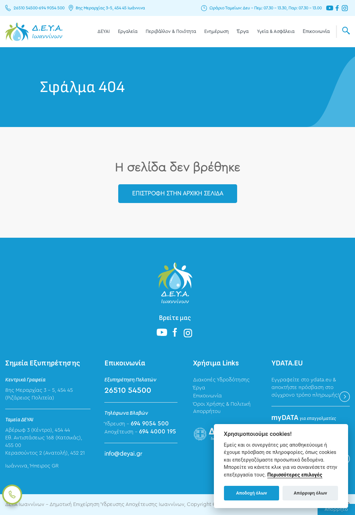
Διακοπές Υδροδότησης (221, 379)
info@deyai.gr (123, 454)
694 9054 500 (51, 8)
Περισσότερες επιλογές (294, 475)
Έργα (243, 31)
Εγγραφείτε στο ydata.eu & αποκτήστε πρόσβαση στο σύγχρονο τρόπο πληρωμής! (305, 387)
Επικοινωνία (316, 31)
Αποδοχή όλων (251, 493)
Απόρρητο (336, 509)
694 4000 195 (157, 431)
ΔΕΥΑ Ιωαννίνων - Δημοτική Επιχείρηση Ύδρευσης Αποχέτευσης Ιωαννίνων (33, 31)
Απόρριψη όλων (310, 493)
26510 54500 (25, 8)
